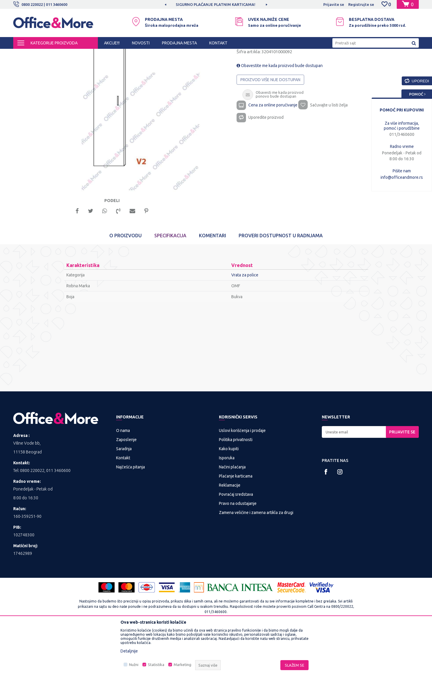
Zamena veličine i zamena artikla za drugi (256, 564)
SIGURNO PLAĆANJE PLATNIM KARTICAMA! (215, 4)
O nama (123, 482)
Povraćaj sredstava (236, 546)
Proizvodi (48, 54)
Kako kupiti (229, 500)
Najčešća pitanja (130, 519)
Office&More (24, 54)
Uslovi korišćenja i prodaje (242, 482)
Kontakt (123, 510)
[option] (216, 4)
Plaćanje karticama (235, 528)
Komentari (212, 287)
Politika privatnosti (235, 491)
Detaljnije (129, 651)
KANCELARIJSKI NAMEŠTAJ (84, 54)
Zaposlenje (126, 491)
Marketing (182, 664)
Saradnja (124, 500)
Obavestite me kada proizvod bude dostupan (280, 115)
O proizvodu (125, 287)
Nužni (133, 664)
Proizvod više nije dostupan (270, 129)
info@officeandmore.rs (402, 177)
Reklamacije (229, 537)
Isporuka (227, 510)
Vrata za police (146, 54)
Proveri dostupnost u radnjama (281, 287)
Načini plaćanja (232, 519)
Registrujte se (361, 4)
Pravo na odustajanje (238, 555)
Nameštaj (121, 54)
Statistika (156, 664)
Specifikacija (170, 287)
